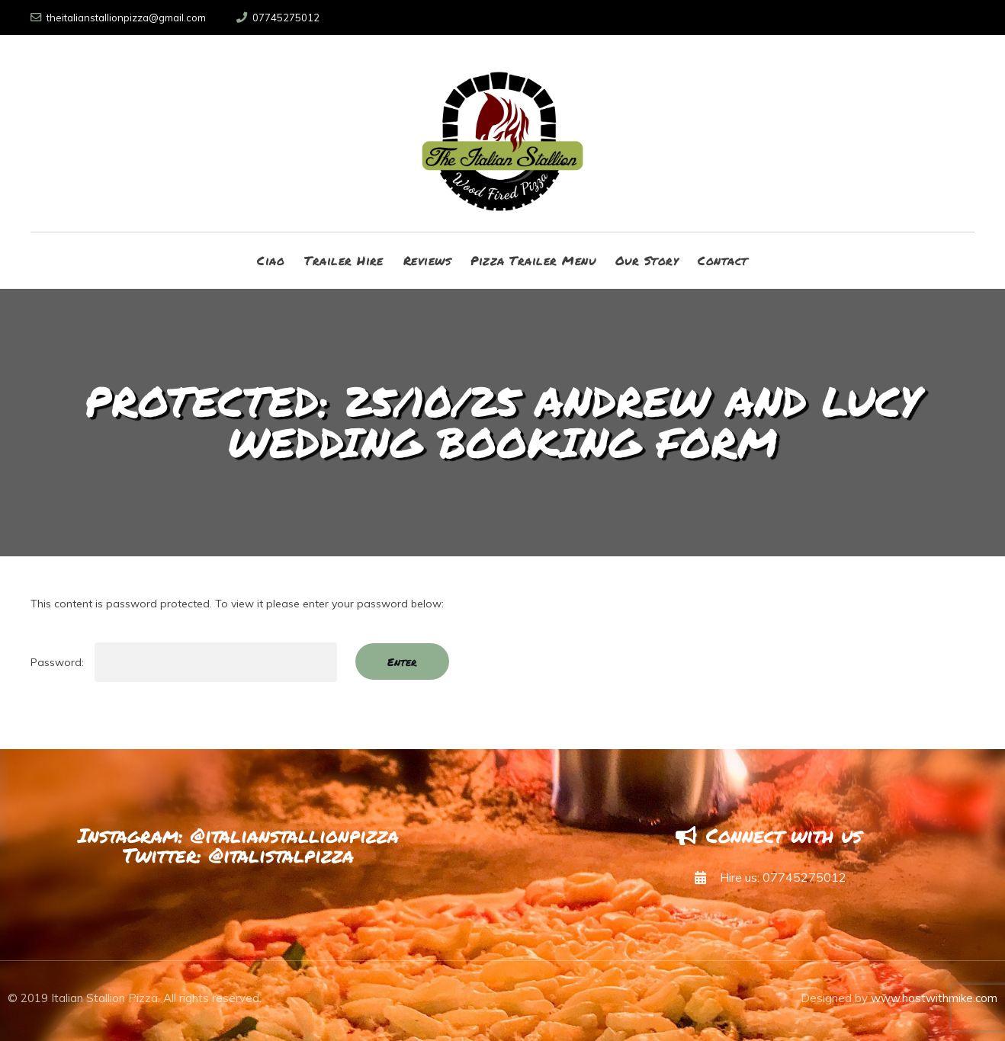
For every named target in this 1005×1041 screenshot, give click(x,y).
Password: (184, 662)
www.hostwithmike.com (934, 998)
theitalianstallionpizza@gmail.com (118, 17)
